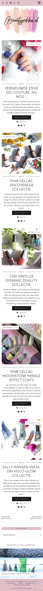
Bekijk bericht (21, 117)
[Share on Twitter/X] (24, 125)
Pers (21, 583)
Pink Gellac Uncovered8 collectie (21, 185)
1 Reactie (21, 217)
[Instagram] (7, 3)
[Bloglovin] (14, 3)
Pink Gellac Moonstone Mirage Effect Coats (22, 376)
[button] (40, 3)
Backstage (30, 583)
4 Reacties (22, 503)
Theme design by (21, 588)
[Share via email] (18, 125)
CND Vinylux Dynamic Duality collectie (21, 281)
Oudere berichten (6, 517)
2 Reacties (21, 121)
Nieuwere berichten (36, 517)
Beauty (21, 84)
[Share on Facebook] (21, 125)
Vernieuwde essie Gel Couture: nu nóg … (21, 93)
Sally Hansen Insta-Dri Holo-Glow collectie (21, 472)
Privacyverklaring (22, 585)
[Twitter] (3, 3)
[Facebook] (11, 3)
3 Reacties (21, 408)
